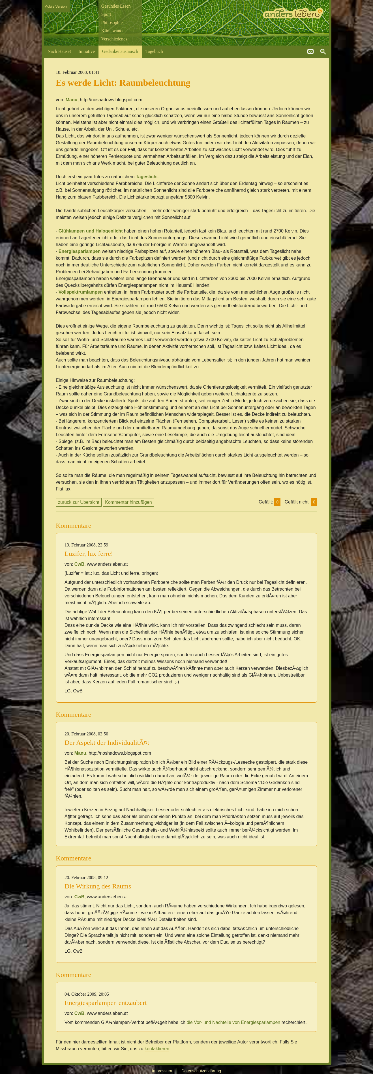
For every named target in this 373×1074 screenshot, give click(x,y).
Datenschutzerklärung (201, 1071)
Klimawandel (113, 30)
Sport (106, 14)
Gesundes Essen (116, 6)
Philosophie (112, 22)
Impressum (162, 1071)
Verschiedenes (114, 38)
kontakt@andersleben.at (310, 52)
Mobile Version (55, 6)
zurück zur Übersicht (78, 502)
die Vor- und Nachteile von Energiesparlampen (233, 1022)
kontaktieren (157, 1048)
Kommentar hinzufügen (128, 502)
